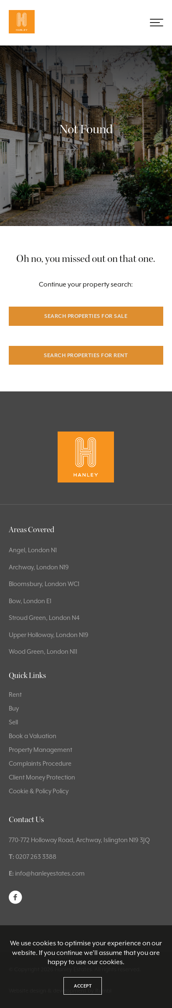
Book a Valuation (32, 735)
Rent (15, 694)
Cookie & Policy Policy (38, 791)
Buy (14, 708)
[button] (156, 22)
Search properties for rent (86, 355)
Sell (13, 722)
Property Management (40, 749)
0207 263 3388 (35, 856)
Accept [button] (82, 985)
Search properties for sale (85, 316)
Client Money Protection (42, 777)
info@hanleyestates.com (50, 873)
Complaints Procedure (40, 763)
